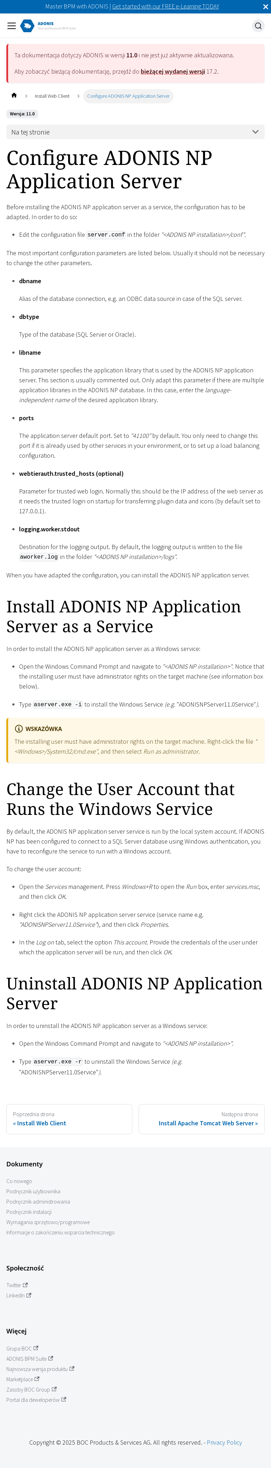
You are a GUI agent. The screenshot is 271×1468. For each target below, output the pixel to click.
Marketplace (23, 1379)
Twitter (17, 1285)
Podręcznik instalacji (29, 1212)
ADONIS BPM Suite (29, 1358)
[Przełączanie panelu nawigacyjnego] (11, 26)
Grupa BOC (22, 1348)
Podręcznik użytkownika (33, 1191)
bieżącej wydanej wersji (173, 71)
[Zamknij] (265, 6)
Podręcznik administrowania (38, 1201)
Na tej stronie (30, 132)
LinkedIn (18, 1295)
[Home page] (14, 96)
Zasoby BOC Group (31, 1389)
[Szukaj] (258, 25)
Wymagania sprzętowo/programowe (48, 1222)
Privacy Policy (224, 1442)
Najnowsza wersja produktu (40, 1369)
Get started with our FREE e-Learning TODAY (165, 6)
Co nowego (19, 1181)
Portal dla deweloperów (36, 1399)
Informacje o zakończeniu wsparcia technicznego (60, 1232)
